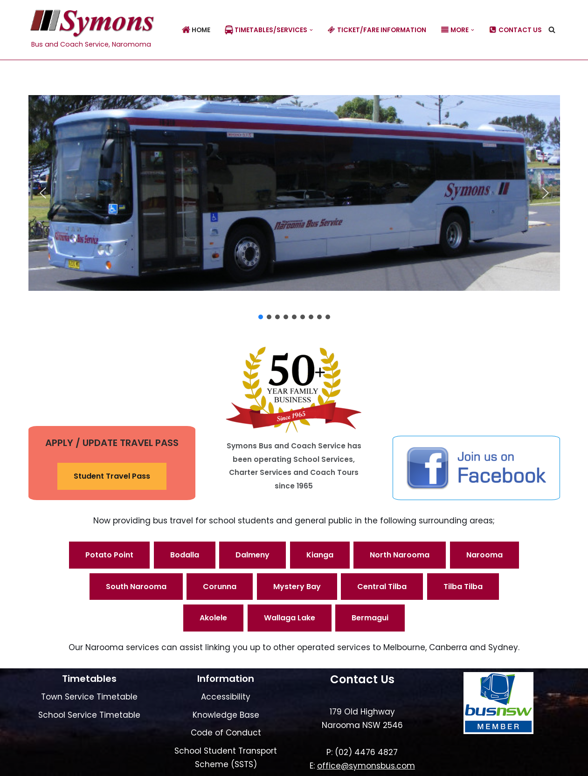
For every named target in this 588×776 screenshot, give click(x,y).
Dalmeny (252, 554)
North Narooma (399, 554)
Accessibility (225, 696)
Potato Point (109, 554)
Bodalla (184, 554)
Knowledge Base (226, 715)
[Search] (551, 29)
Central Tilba (382, 586)
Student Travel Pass (112, 476)
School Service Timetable (89, 715)
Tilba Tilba (463, 586)
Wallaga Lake (289, 617)
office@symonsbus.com (366, 765)
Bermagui (370, 617)
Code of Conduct (226, 732)
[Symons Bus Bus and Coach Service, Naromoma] (91, 29)
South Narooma (136, 586)
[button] (311, 30)
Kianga (319, 554)
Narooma (484, 554)
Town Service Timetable (89, 696)
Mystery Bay (297, 586)
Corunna (219, 586)
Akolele (213, 617)
